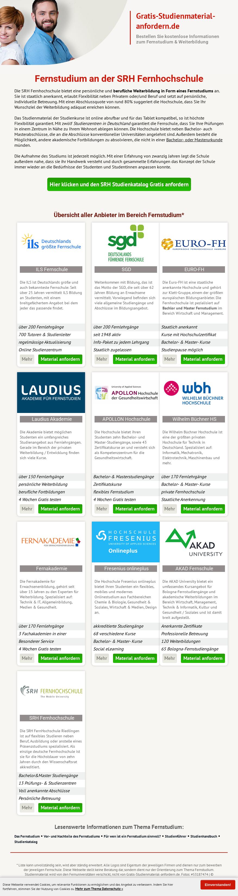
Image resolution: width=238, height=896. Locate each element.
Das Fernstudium (27, 836)
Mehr (27, 359)
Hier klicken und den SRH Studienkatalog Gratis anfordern (119, 184)
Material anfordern (60, 359)
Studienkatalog (25, 841)
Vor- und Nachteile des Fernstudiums (72, 836)
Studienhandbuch (203, 836)
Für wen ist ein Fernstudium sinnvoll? (132, 836)
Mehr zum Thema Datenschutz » (99, 888)
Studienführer (175, 836)
